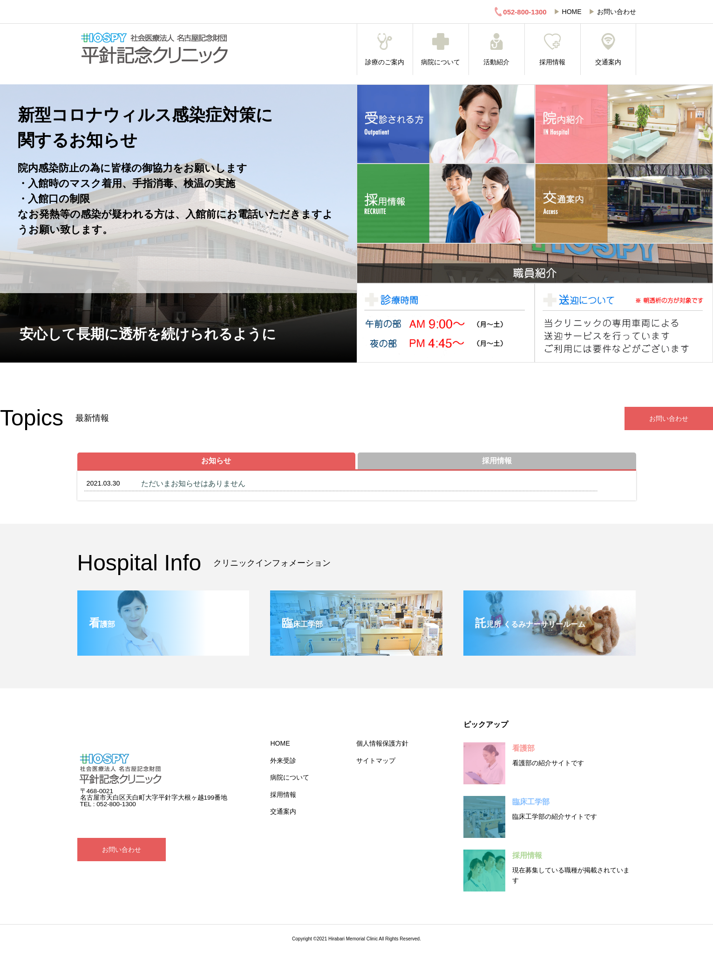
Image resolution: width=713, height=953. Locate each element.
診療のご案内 (385, 49)
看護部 (523, 748)
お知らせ (216, 461)
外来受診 (283, 760)
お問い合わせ (616, 11)
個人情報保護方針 (382, 743)
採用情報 (552, 49)
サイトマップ (375, 760)
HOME (572, 11)
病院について (440, 49)
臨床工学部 (531, 802)
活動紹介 (496, 49)
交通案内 (608, 49)
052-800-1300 (520, 11)
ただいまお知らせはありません (193, 483)
